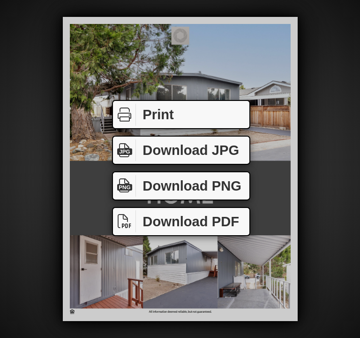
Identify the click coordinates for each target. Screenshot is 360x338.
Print (143, 115)
